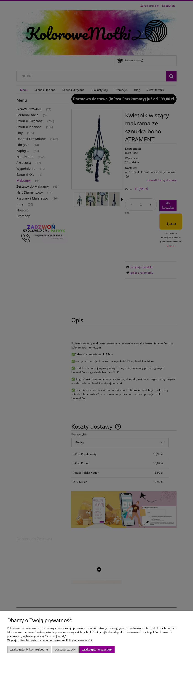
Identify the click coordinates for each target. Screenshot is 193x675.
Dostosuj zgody (65, 649)
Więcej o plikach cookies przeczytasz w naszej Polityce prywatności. (50, 640)
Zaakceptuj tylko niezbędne (29, 649)
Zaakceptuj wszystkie (97, 649)
